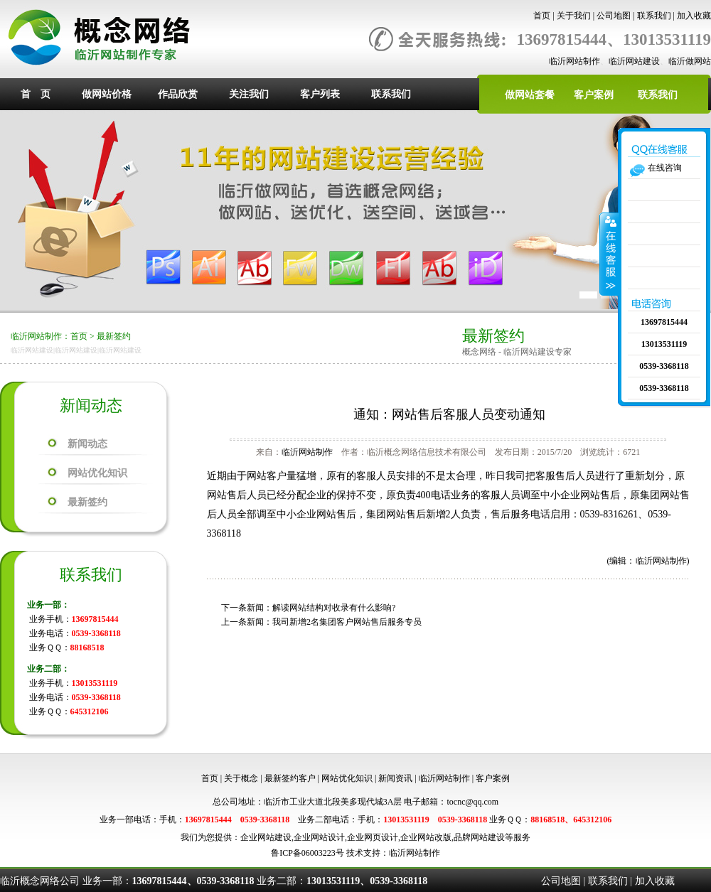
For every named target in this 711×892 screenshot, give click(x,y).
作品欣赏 (178, 94)
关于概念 (241, 778)
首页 (541, 16)
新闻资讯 (395, 778)
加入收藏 (694, 16)
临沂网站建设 (634, 61)
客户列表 (320, 94)
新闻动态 (87, 444)
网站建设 (274, 837)
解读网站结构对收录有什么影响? (333, 608)
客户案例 (594, 95)
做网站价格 (107, 94)
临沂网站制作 (574, 61)
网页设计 (381, 837)
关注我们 (249, 94)
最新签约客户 (290, 778)
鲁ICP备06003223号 (307, 853)
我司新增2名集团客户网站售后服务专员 (347, 622)
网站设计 (328, 837)
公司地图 (614, 16)
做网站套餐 (530, 95)
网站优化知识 (97, 473)
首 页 (35, 94)
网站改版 (434, 837)
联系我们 (654, 16)
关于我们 (574, 16)
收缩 (609, 254)
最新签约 (114, 336)
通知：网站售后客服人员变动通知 (449, 414)
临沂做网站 (689, 61)
